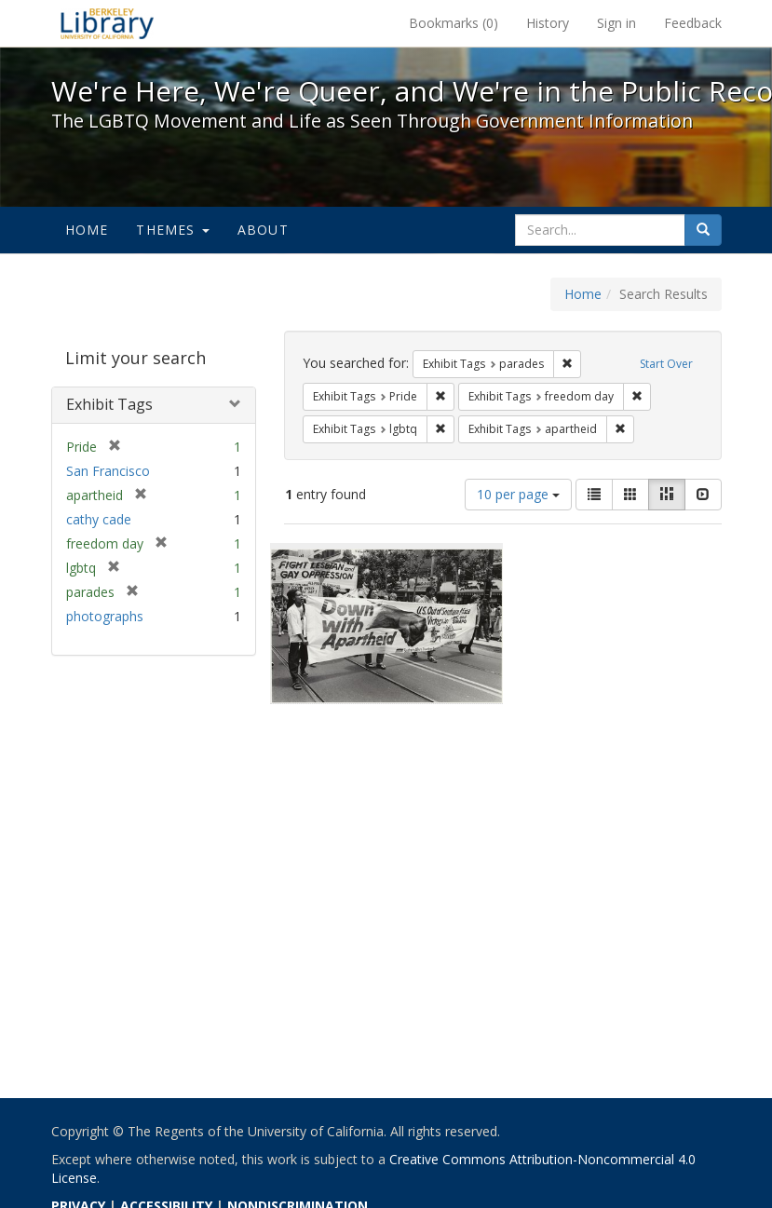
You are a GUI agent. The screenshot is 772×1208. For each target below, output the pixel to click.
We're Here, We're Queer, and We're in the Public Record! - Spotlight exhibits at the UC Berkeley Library (107, 23)
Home (87, 229)
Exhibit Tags (109, 404)
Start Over (666, 364)
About (263, 229)
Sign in (616, 23)
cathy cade (98, 519)
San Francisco (108, 471)
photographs (104, 616)
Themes (172, 229)
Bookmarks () (453, 23)
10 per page (518, 494)
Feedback (693, 23)
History (547, 23)
